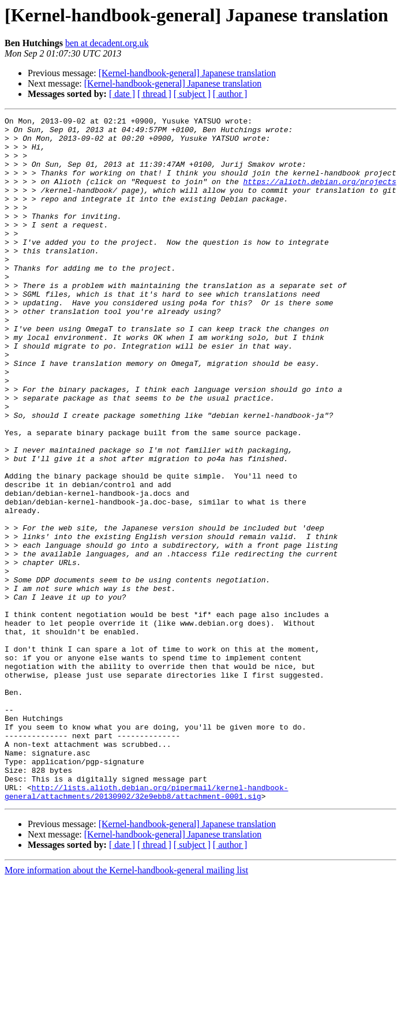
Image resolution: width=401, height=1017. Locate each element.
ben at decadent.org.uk (107, 43)
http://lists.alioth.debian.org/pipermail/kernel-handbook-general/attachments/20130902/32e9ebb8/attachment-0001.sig (146, 927)
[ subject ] (192, 94)
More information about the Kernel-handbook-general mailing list (126, 1007)
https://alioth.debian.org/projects (319, 195)
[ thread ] (154, 94)
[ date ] (122, 94)
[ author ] (230, 94)
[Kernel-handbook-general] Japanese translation (187, 73)
